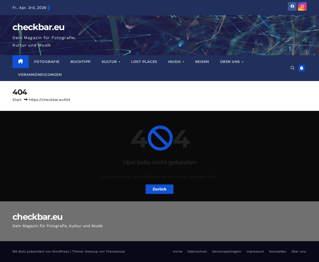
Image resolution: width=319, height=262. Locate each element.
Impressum (255, 251)
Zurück (159, 189)
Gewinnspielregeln (226, 251)
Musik (175, 61)
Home (177, 251)
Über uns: (299, 251)
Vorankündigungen (40, 74)
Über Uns (230, 61)
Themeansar (115, 251)
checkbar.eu (38, 27)
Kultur (110, 61)
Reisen (202, 61)
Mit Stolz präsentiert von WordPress (41, 251)
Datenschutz (197, 251)
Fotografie (47, 61)
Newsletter (277, 251)
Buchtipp (81, 61)
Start (16, 99)
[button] (293, 68)
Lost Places (144, 61)
